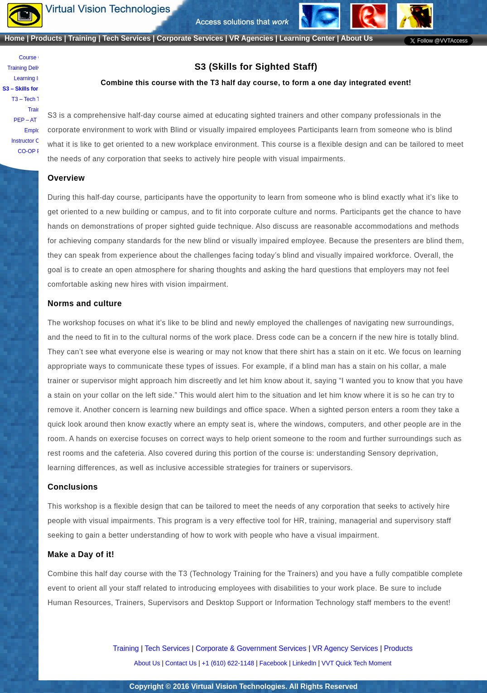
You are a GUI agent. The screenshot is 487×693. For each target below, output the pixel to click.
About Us (357, 38)
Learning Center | (310, 38)
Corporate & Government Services (252, 648)
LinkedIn (305, 663)
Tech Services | (129, 38)
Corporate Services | (193, 38)
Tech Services (168, 648)
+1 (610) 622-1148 (229, 663)
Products (398, 648)
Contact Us (181, 663)
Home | (18, 38)
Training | (85, 38)
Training (127, 648)
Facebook (274, 663)
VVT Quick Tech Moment (356, 663)
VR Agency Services (346, 648)
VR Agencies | (254, 38)
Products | (49, 38)
